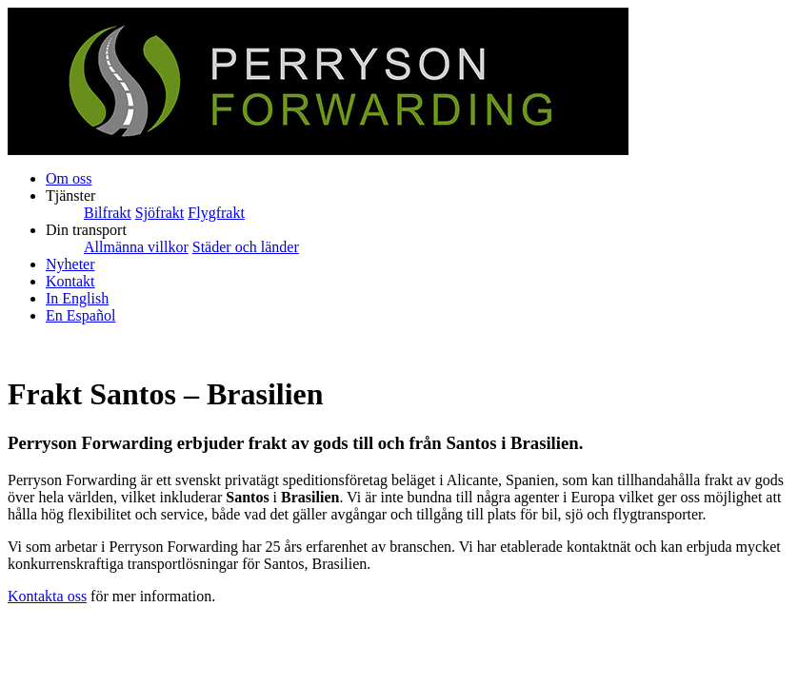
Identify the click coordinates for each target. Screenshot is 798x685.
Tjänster (70, 195)
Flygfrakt (216, 213)
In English (77, 298)
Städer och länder (245, 247)
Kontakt (70, 281)
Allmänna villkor (136, 247)
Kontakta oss (47, 596)
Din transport (86, 230)
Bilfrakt (107, 213)
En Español (80, 315)
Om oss (68, 178)
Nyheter (70, 264)
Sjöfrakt (160, 213)
